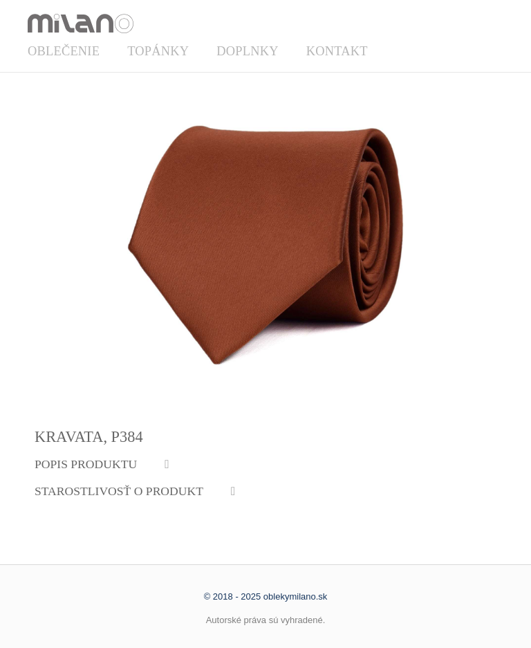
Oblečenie (64, 51)
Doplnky (247, 51)
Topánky (158, 51)
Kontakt (337, 51)
